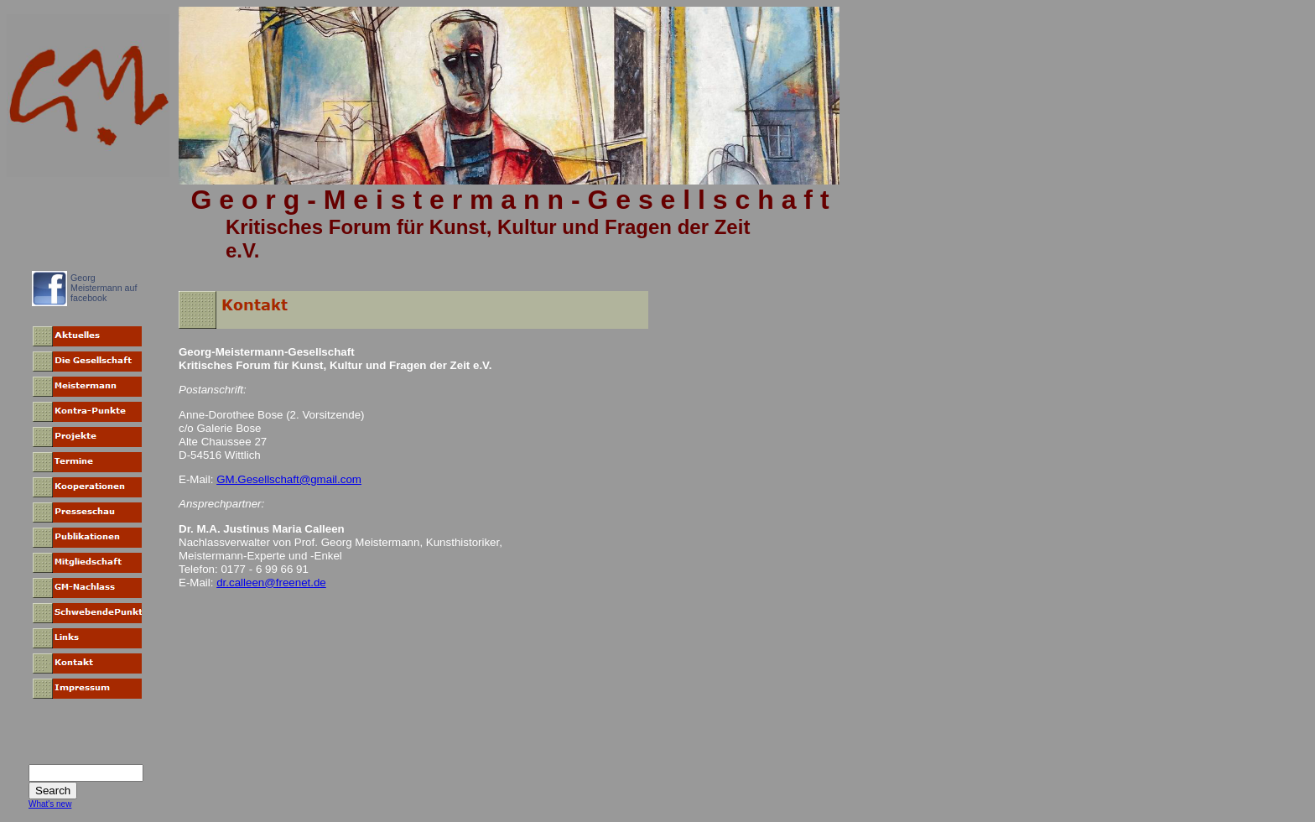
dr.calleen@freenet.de (271, 582)
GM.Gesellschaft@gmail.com (288, 479)
